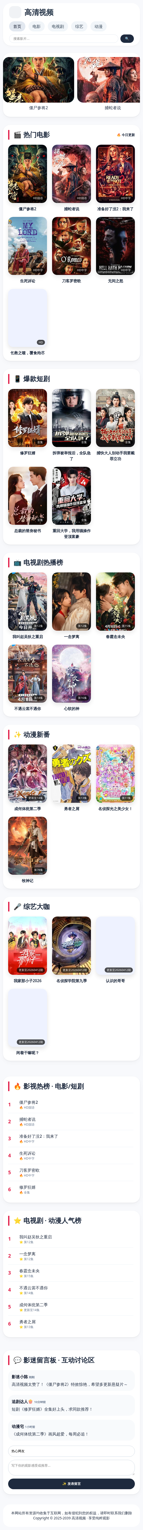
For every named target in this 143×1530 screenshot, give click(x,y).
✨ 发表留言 (71, 1484)
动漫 (98, 26)
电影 (37, 26)
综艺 (79, 26)
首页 (17, 26)
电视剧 (58, 26)
